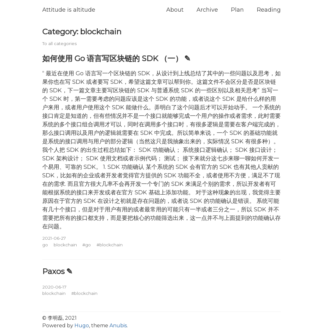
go (45, 244)
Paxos (53, 271)
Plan (237, 9)
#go (86, 244)
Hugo (81, 326)
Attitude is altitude (68, 9)
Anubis (118, 326)
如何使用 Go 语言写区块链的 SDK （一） (112, 58)
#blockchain (110, 244)
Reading (269, 9)
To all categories (59, 43)
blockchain (65, 244)
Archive (207, 9)
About (175, 9)
